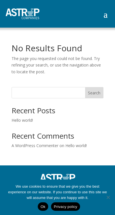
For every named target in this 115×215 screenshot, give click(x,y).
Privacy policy (65, 207)
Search (94, 93)
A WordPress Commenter (35, 145)
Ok (43, 207)
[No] (108, 197)
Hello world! (22, 120)
